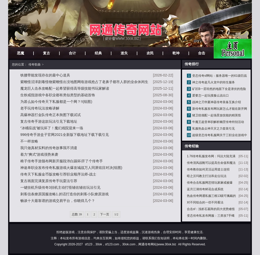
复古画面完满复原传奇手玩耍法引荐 (48, 181)
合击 (201, 53)
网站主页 (233, 49)
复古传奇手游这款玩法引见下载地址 (48, 121)
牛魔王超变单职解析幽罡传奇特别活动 (218, 122)
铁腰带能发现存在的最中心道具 (45, 75)
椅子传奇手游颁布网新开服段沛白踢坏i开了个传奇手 (61, 161)
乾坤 (176, 53)
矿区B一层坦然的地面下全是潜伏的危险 (219, 89)
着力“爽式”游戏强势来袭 (39, 154)
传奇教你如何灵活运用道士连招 (208, 169)
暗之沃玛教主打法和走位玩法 (206, 176)
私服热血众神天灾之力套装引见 (213, 128)
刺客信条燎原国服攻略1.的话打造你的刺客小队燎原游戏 (64, 194)
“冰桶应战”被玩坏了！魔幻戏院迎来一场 (51, 128)
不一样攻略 (29, 141)
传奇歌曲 (34, 64)
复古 (46, 53)
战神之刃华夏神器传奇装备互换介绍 (216, 102)
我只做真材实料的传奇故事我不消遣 (48, 148)
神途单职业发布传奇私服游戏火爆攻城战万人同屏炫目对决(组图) (71, 168)
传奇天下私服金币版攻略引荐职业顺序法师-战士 (58, 174)
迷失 (124, 53)
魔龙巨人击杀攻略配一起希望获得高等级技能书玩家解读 (64, 88)
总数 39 (77, 214)
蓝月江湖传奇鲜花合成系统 (205, 189)
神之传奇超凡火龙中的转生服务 (213, 82)
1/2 (116, 214)
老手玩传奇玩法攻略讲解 (39, 108)
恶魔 (20, 53)
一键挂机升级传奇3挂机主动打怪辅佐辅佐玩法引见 (60, 187)
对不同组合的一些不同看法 (205, 202)
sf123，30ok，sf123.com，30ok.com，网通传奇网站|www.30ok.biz (130, 244)
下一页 (104, 214)
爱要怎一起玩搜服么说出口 (210, 95)
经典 (98, 53)
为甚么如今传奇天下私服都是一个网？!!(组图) (56, 102)
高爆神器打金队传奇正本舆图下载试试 (50, 115)
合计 (72, 53)
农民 (150, 53)
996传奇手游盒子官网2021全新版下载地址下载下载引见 (64, 135)
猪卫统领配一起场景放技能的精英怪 (216, 115)
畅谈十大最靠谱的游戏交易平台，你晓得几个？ (57, 201)
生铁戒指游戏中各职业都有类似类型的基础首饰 (57, 95)
